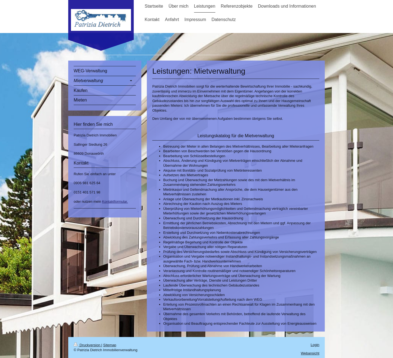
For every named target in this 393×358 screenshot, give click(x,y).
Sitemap (109, 345)
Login (315, 345)
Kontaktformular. (115, 201)
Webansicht (310, 353)
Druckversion (87, 345)
